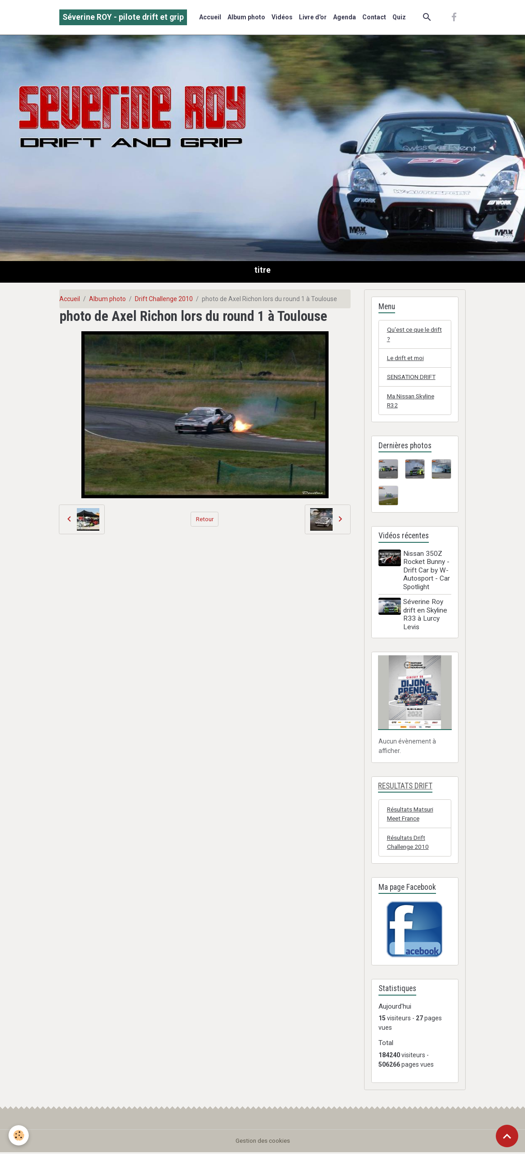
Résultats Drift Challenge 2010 (409, 843)
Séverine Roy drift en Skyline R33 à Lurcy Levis (426, 616)
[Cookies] (19, 1135)
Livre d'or (313, 17)
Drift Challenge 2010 (164, 298)
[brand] (123, 17)
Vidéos (282, 17)
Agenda (344, 17)
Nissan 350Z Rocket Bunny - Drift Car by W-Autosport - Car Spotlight (427, 571)
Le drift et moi (407, 358)
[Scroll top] (507, 1136)
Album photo (246, 17)
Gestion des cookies (263, 1142)
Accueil (210, 17)
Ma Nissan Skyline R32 (412, 401)
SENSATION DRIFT (413, 377)
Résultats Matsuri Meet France (412, 815)
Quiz (399, 17)
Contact (374, 17)
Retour (204, 519)
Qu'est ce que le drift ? (409, 334)
